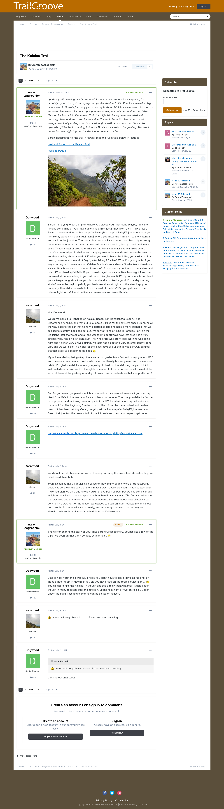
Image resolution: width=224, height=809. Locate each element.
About (117, 16)
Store (88, 16)
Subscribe (36, 16)
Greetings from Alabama (184, 144)
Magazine (21, 16)
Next (32, 80)
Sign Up (203, 6)
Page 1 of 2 (51, 80)
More (130, 16)
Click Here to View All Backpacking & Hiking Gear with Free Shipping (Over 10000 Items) (181, 265)
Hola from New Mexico (183, 131)
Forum (60, 18)
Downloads (102, 16)
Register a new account (55, 736)
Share (123, 66)
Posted (58, 92)
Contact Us (121, 800)
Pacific (53, 68)
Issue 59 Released (181, 180)
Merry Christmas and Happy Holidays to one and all (185, 161)
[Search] (187, 16)
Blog (49, 16)
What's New (75, 16)
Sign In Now (117, 733)
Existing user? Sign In (181, 6)
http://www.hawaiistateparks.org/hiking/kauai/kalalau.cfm (108, 433)
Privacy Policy (104, 800)
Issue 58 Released (181, 194)
